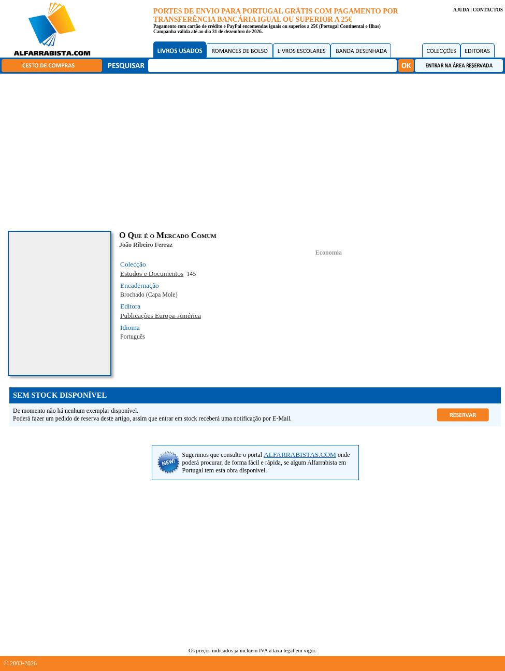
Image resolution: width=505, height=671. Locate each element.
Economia (328, 252)
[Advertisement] (255, 150)
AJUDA (461, 9)
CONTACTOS (488, 9)
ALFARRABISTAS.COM (300, 454)
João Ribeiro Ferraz (145, 244)
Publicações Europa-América (160, 315)
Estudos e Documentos (151, 273)
